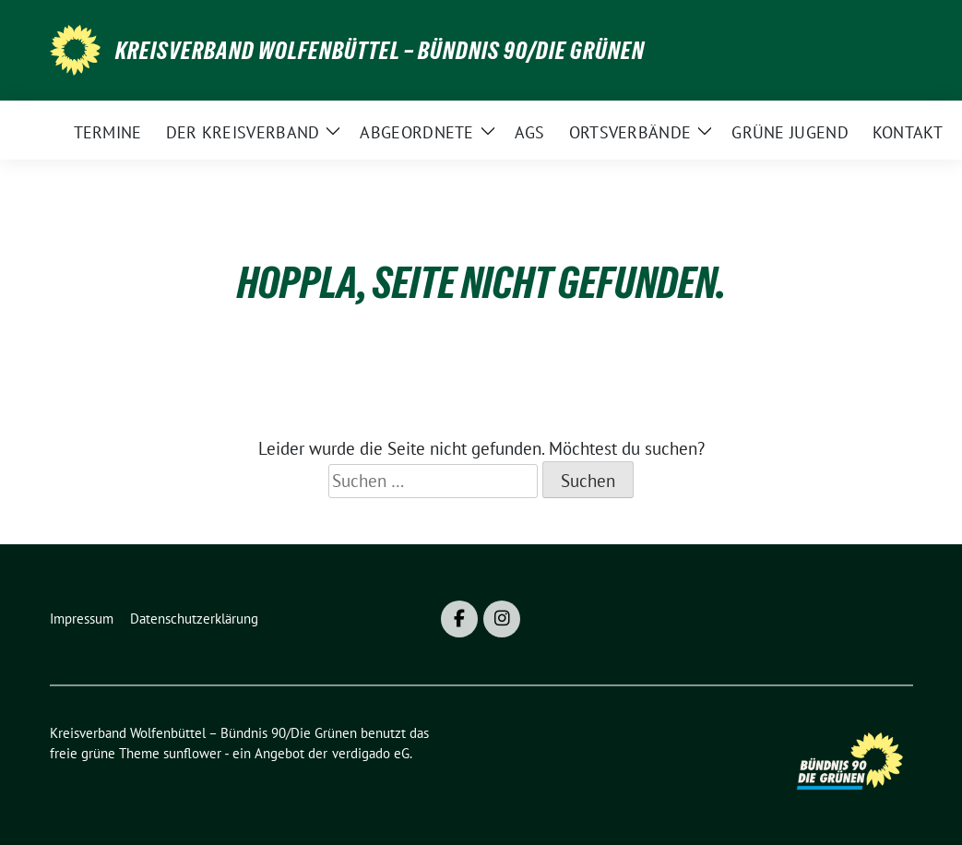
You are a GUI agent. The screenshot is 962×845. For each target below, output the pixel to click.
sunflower (192, 753)
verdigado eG (371, 753)
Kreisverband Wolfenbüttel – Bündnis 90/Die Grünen (380, 51)
